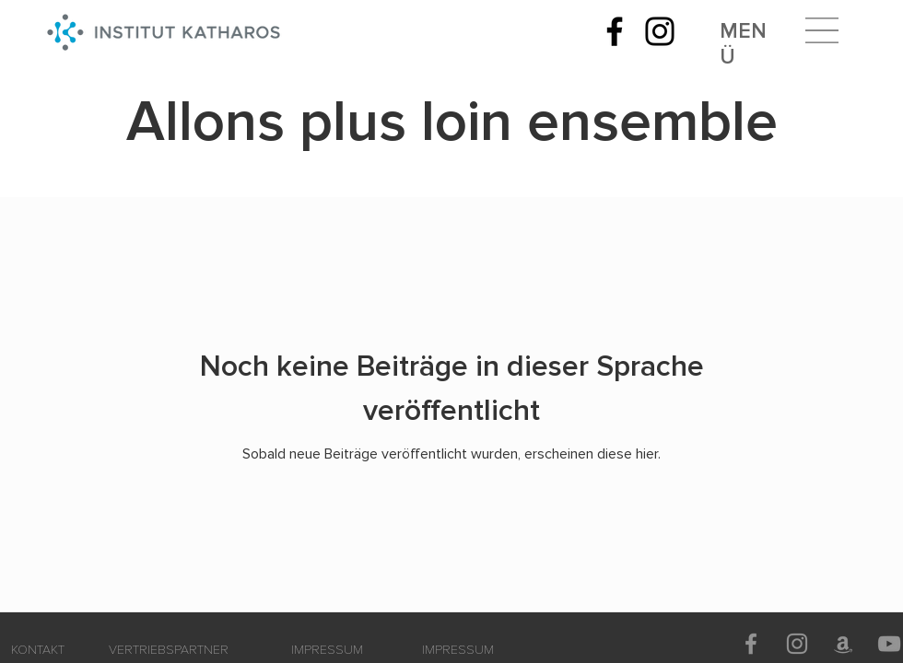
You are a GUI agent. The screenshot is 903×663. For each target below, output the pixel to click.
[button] (821, 30)
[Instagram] (659, 31)
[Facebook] (614, 31)
